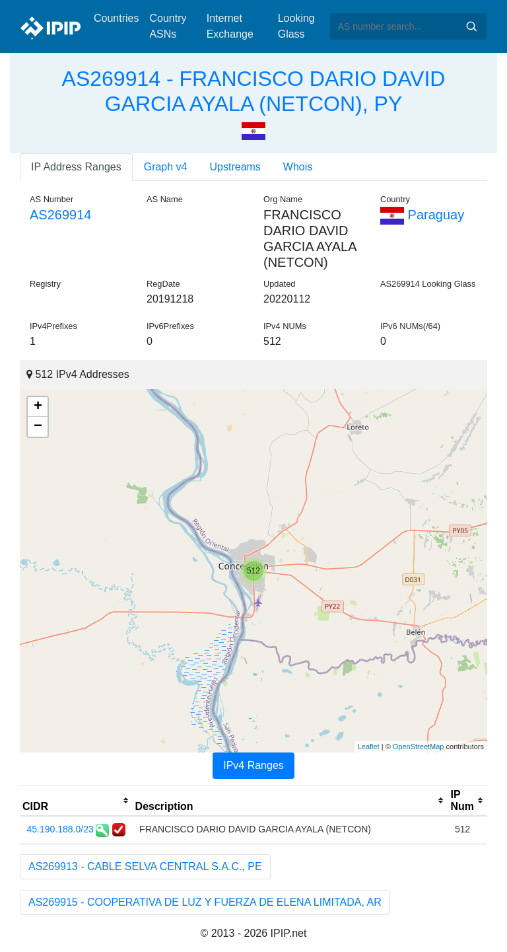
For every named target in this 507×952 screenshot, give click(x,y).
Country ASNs (167, 26)
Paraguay (422, 214)
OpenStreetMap (418, 747)
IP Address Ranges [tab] (76, 166)
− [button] (38, 427)
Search (471, 26)
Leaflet (369, 747)
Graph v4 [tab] (165, 166)
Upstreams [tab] (235, 166)
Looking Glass (296, 26)
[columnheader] (76, 801)
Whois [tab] (297, 166)
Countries (116, 18)
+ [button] (38, 407)
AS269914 (60, 214)
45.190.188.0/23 (60, 829)
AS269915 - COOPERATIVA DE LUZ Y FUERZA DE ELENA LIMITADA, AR (205, 902)
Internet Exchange (230, 26)
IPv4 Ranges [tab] (253, 765)
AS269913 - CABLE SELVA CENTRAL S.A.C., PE (145, 866)
